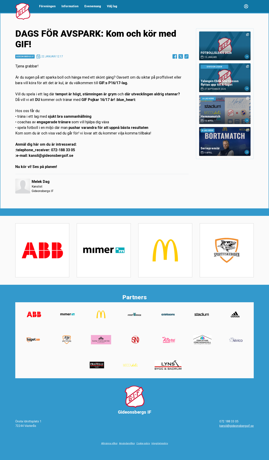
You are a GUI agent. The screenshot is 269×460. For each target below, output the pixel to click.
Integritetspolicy (159, 443)
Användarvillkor (127, 443)
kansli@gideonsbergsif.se (236, 426)
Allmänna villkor (109, 443)
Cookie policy (143, 443)
